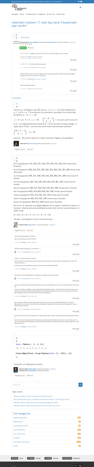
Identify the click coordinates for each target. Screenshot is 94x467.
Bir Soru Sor (51, 14)
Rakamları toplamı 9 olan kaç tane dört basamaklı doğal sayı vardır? (36, 402)
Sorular (21, 14)
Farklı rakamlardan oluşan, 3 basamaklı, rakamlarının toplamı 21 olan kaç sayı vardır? (42, 399)
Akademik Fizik (18, 422)
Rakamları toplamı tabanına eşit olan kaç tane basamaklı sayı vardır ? (37, 406)
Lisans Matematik (34, 42)
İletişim (14, 466)
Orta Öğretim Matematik (21, 442)
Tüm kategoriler (21, 413)
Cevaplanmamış (31, 14)
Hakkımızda (60, 14)
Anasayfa (15, 14)
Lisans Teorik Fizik (19, 434)
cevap (24, 48)
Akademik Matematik (20, 418)
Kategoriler (41, 14)
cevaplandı (53, 143)
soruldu (71, 42)
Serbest (15, 446)
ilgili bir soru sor (20, 149)
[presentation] (25, 64)
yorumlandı (39, 56)
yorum (31, 48)
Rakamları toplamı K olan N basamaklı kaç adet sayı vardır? (33, 396)
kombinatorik (25, 37)
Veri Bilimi (16, 438)
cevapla (74, 60)
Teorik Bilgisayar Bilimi (20, 426)
